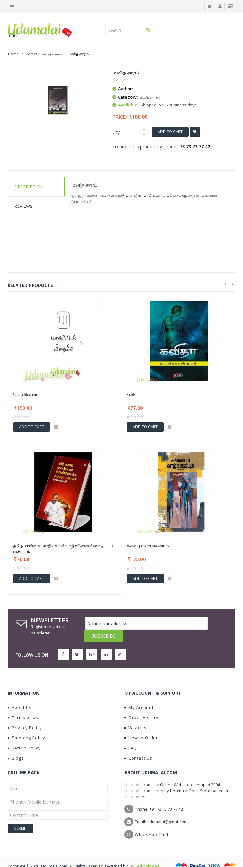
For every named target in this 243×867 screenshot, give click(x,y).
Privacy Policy (25, 715)
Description (29, 187)
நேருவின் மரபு (26, 394)
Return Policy (24, 735)
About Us (20, 695)
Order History (141, 705)
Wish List (136, 715)
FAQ (130, 735)
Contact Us (138, 745)
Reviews (23, 206)
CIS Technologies (143, 853)
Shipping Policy (26, 725)
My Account (138, 695)
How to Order (141, 725)
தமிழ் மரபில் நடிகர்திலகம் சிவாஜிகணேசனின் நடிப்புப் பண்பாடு (63, 548)
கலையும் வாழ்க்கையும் (148, 546)
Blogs (16, 745)
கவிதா (133, 394)
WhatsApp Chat (152, 822)
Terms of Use (24, 705)
